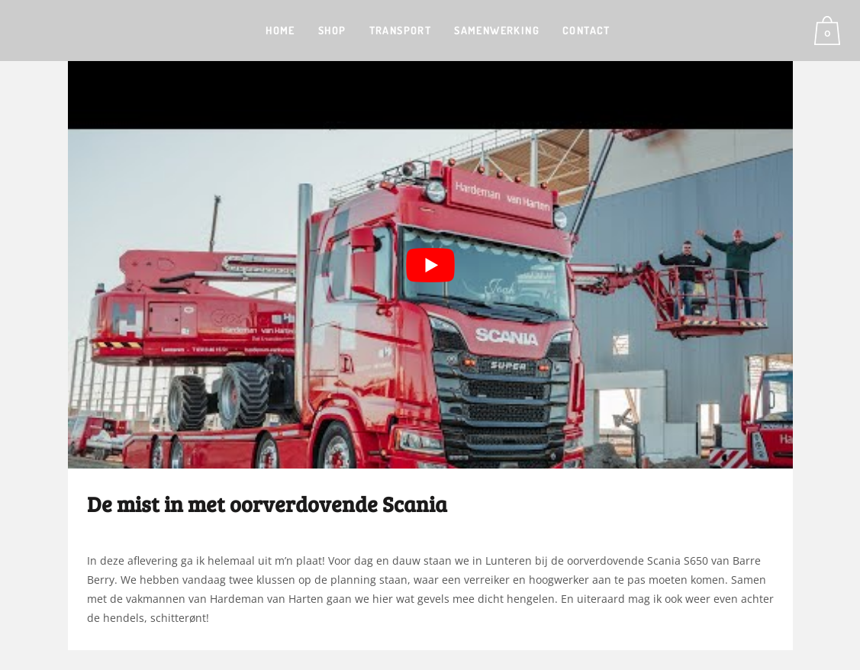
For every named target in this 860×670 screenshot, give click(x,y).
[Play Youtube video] (430, 265)
